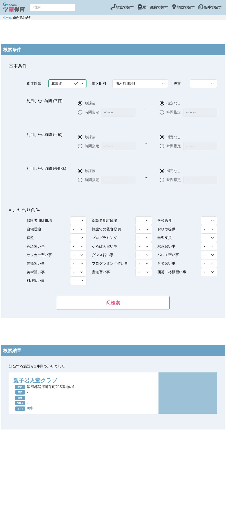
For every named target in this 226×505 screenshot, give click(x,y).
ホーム (7, 17)
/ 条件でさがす (21, 17)
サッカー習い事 (39, 255)
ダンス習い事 (103, 255)
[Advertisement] (113, 31)
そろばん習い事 (104, 246)
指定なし (173, 103)
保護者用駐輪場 (104, 221)
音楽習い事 (166, 263)
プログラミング (104, 238)
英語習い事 (36, 246)
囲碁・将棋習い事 (171, 272)
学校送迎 (164, 221)
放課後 (90, 103)
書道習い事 (101, 272)
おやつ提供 (166, 229)
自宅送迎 (34, 229)
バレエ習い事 (168, 255)
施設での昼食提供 (106, 229)
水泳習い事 (166, 246)
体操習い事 (36, 263)
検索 (113, 302)
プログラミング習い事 (110, 263)
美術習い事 (36, 272)
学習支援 (164, 238)
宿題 (30, 238)
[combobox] (52, 7)
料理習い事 (36, 280)
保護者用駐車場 (39, 221)
